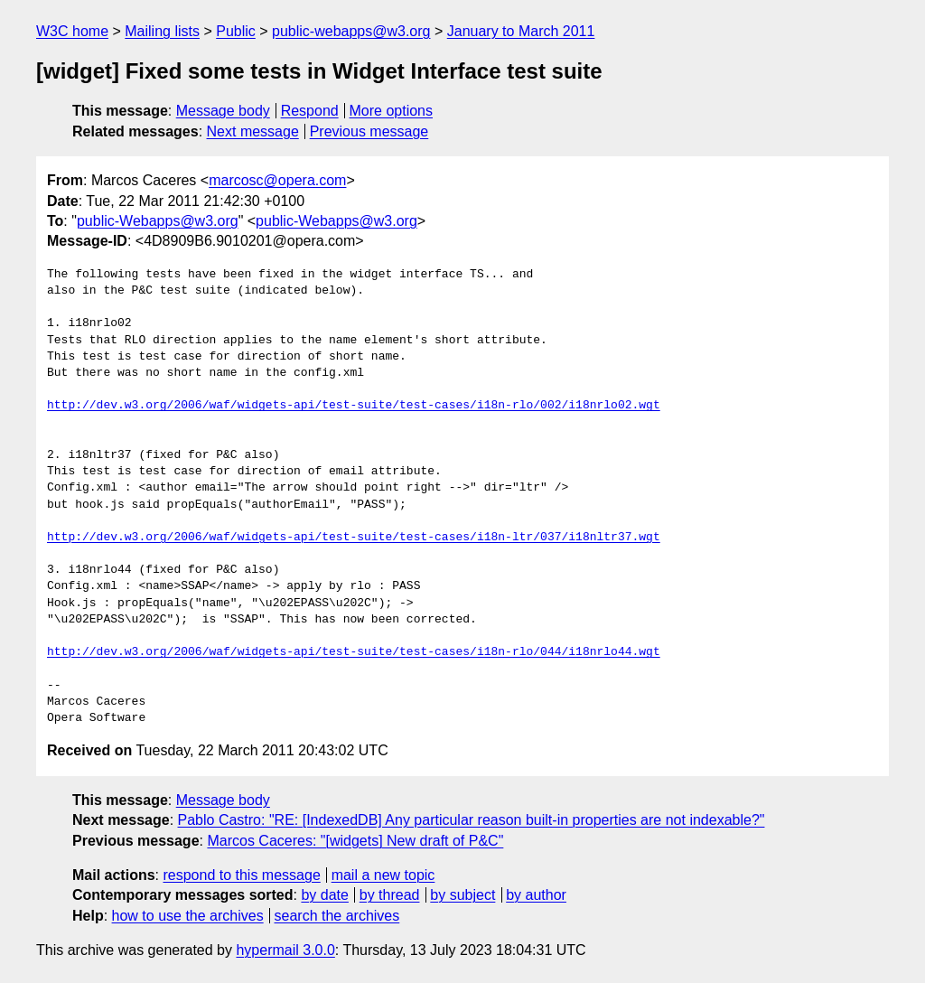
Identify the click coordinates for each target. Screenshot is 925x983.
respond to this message (241, 875)
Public (236, 31)
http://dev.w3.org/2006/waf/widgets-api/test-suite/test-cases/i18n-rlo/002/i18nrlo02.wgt (353, 406)
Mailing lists (162, 31)
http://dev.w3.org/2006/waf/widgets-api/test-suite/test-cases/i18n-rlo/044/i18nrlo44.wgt (353, 652)
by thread (390, 895)
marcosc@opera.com (277, 180)
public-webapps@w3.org (351, 31)
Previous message (369, 131)
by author (536, 895)
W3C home (72, 31)
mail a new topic (383, 875)
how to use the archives (188, 915)
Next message (253, 131)
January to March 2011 (521, 31)
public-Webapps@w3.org (157, 221)
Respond (310, 110)
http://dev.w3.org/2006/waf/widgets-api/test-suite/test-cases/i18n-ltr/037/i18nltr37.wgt (353, 537)
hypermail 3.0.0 (285, 950)
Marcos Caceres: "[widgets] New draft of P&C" (355, 840)
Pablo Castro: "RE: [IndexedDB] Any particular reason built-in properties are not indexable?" (471, 820)
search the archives (337, 915)
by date (324, 895)
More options (392, 110)
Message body (223, 110)
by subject (462, 895)
